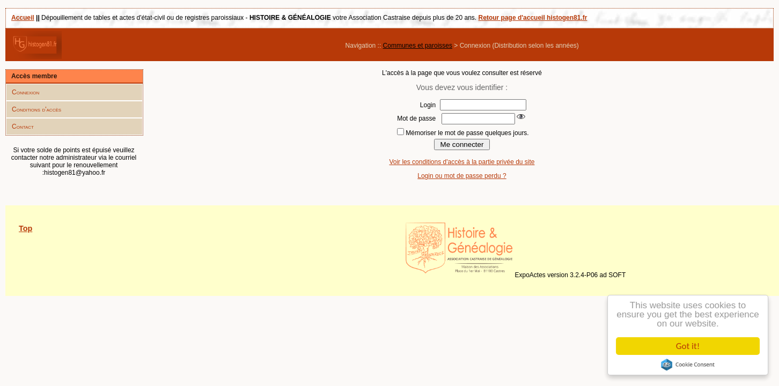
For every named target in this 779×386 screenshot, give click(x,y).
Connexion (25, 92)
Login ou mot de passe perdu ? (461, 176)
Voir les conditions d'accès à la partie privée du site (461, 162)
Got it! (688, 346)
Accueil (22, 17)
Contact (23, 126)
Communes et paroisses (417, 45)
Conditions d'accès (36, 109)
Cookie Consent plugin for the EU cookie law (688, 364)
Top (25, 228)
